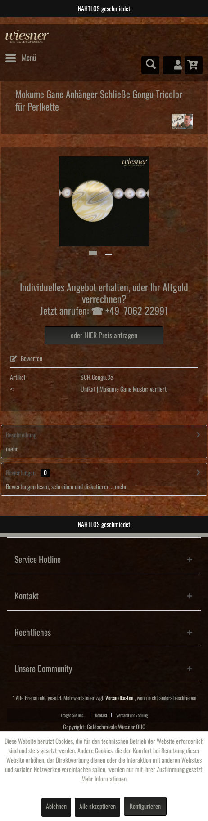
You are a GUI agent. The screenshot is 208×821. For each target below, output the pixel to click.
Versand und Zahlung (132, 715)
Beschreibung (21, 435)
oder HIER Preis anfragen (104, 335)
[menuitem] (20, 58)
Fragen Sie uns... (73, 715)
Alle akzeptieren (97, 806)
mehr (12, 449)
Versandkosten (119, 698)
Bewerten (26, 359)
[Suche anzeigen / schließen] (150, 65)
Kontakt (101, 715)
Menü (20, 56)
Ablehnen (56, 806)
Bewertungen (21, 473)
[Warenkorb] (194, 65)
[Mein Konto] (172, 65)
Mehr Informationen (104, 779)
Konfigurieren (145, 806)
